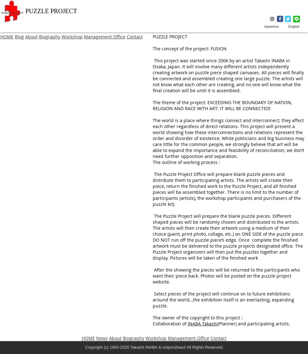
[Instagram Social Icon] (272, 19)
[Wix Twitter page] (288, 19)
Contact (135, 37)
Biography (49, 37)
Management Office (104, 37)
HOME (7, 37)
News (102, 338)
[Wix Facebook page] (280, 19)
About (31, 37)
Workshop (72, 37)
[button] (75, 103)
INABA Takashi (203, 324)
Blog (19, 37)
